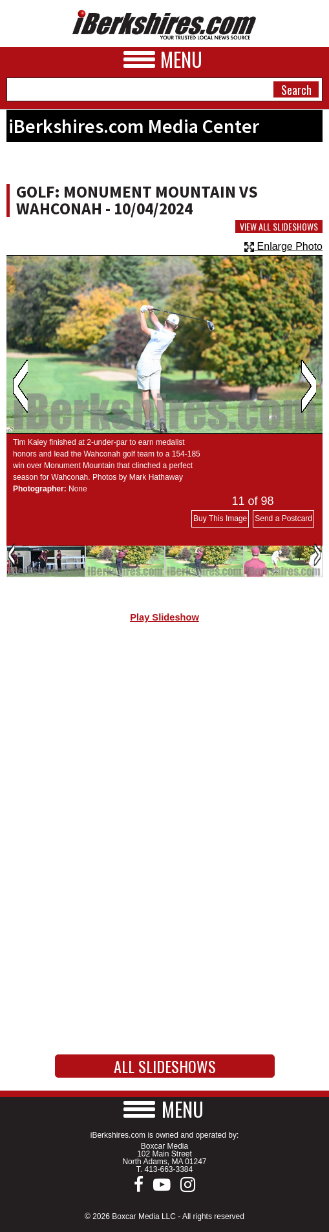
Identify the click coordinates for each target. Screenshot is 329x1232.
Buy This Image (220, 518)
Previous (20, 386)
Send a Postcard (283, 518)
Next (308, 386)
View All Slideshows (279, 226)
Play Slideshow (164, 617)
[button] (165, 1109)
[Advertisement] (164, 742)
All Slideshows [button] (165, 1066)
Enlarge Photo (283, 246)
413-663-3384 (168, 1169)
